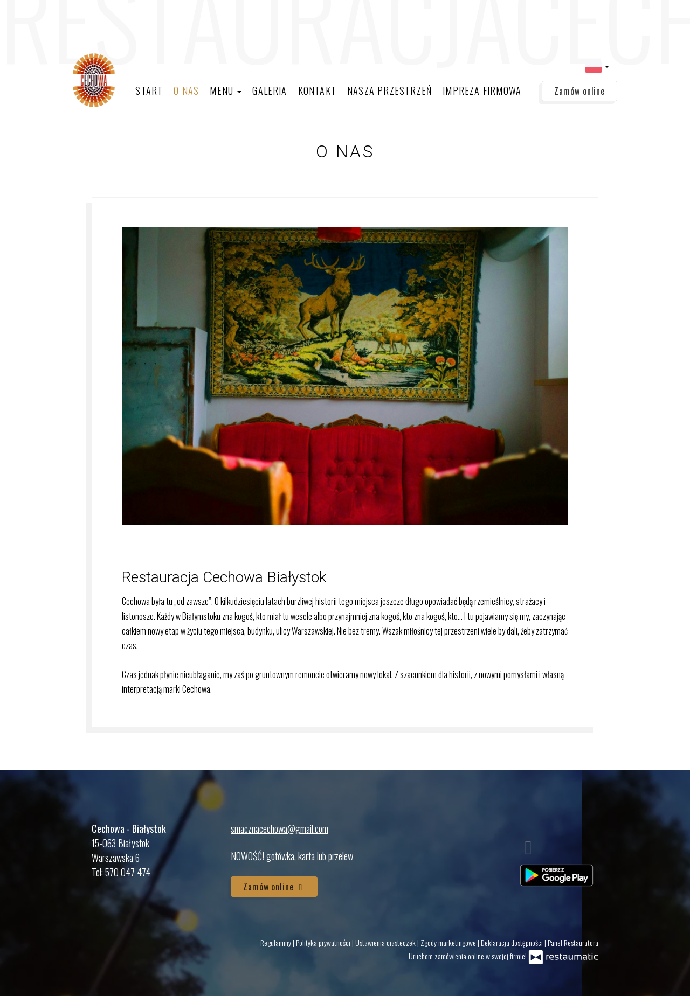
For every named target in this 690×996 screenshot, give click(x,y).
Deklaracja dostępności (512, 942)
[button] (597, 66)
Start (149, 90)
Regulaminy (276, 942)
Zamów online (579, 91)
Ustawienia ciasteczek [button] (386, 942)
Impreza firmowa (482, 90)
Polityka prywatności (324, 942)
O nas (186, 90)
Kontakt (317, 90)
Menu (226, 90)
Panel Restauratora (573, 942)
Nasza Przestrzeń (389, 90)
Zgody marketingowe (449, 942)
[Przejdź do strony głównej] (94, 80)
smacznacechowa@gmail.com (279, 828)
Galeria (269, 90)
